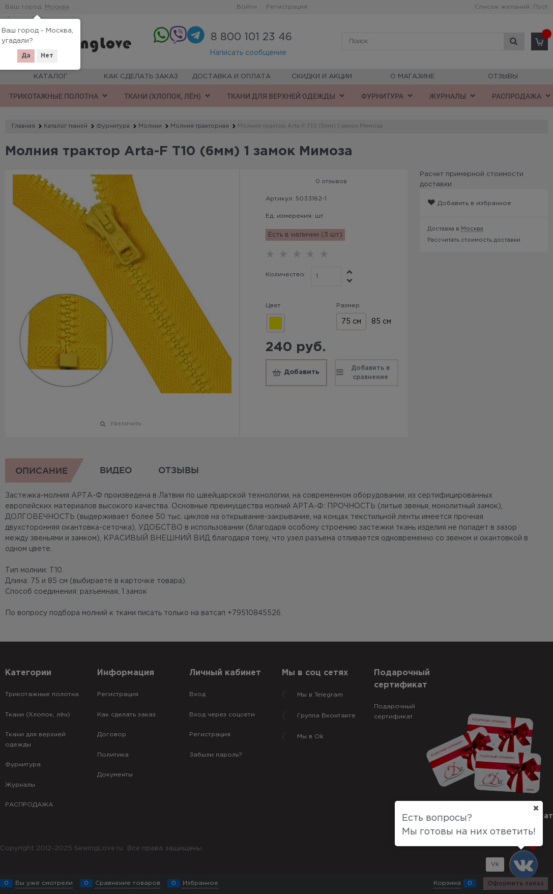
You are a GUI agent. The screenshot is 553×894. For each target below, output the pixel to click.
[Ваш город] (536, 808)
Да (26, 56)
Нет (47, 56)
